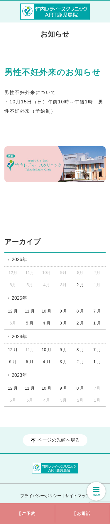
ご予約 (27, 513)
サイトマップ (77, 495)
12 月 (13, 311)
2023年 (19, 375)
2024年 (19, 336)
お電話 (82, 513)
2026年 (19, 259)
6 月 (13, 361)
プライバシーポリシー (40, 495)
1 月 (97, 323)
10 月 (46, 311)
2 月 (80, 284)
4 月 (46, 323)
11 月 (29, 311)
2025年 (19, 298)
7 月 (97, 311)
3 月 (63, 323)
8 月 (80, 311)
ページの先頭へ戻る (59, 440)
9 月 (63, 311)
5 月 (29, 323)
